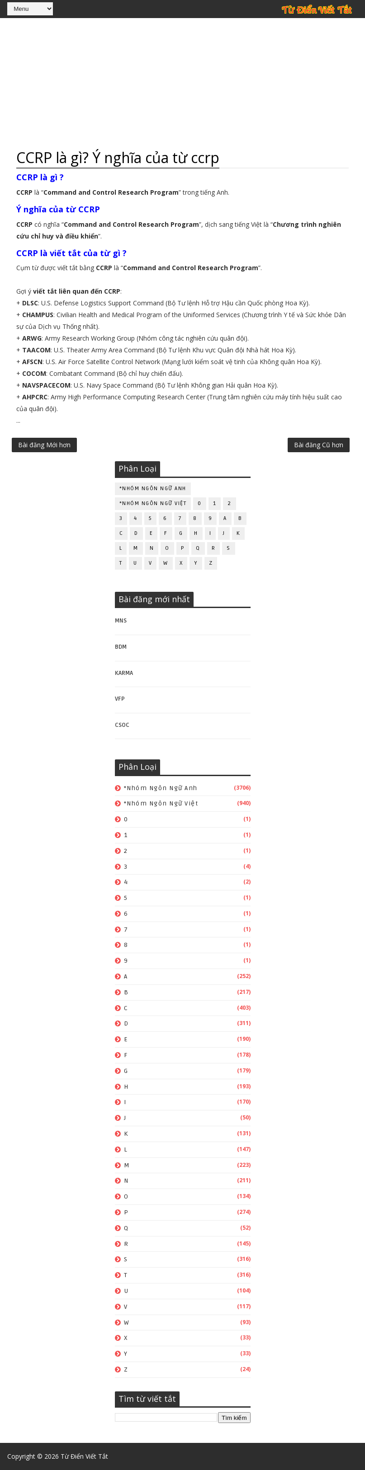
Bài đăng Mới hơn (44, 444)
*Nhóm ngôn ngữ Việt (153, 503)
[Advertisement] (182, 83)
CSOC (122, 725)
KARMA (124, 673)
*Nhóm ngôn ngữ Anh (152, 488)
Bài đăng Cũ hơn (318, 444)
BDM (121, 647)
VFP (120, 698)
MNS (121, 620)
